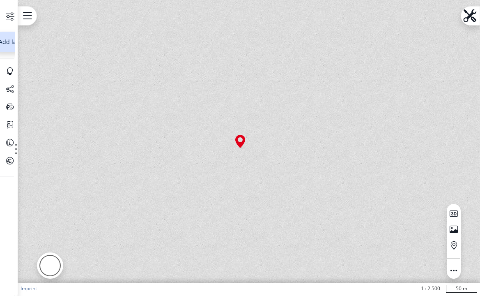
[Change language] (58, 201)
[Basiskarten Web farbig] (51, 91)
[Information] (58, 219)
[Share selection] (58, 165)
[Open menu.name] (129, 15)
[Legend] (58, 147)
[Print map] (58, 183)
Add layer (57, 117)
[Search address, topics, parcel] (52, 63)
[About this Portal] (58, 237)
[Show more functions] (87, 91)
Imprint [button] (131, 288)
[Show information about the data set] (101, 91)
